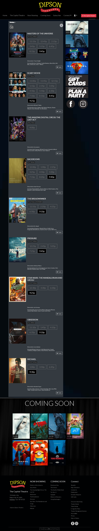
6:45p (51, 46)
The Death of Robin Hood (57, 490)
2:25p (52, 167)
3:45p (32, 46)
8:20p (41, 177)
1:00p (43, 167)
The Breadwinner (34, 496)
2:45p (43, 246)
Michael (32, 508)
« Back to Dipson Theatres (16, 507)
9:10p (41, 211)
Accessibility (74, 513)
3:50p (41, 367)
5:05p (52, 246)
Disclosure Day (55, 485)
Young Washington (55, 499)
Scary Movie (33, 487)
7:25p (32, 251)
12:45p (43, 41)
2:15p (54, 41)
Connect (67, 15)
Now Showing (32, 15)
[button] (75, 15)
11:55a (32, 206)
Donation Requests (76, 494)
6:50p (32, 211)
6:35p (32, 332)
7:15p (32, 177)
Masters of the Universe (36, 485)
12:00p (32, 167)
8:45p (51, 95)
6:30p (51, 90)
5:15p (41, 46)
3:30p (43, 288)
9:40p (51, 177)
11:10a (32, 327)
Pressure (32, 499)
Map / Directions (75, 487)
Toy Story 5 (53, 492)
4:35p (52, 206)
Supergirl (53, 494)
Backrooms (33, 494)
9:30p (32, 372)
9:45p (41, 51)
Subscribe (57, 15)
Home (5, 15)
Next (61, 25)
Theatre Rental (75, 504)
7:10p (32, 95)
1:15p (32, 86)
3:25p (32, 172)
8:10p (41, 95)
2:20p (43, 206)
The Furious (54, 487)
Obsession (33, 506)
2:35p (41, 86)
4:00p (32, 127)
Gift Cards (73, 497)
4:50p (32, 90)
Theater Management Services (79, 511)
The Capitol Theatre (17, 15)
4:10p (52, 327)
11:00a (32, 81)
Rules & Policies (75, 518)
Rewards (73, 485)
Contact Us (74, 490)
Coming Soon (45, 15)
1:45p (43, 327)
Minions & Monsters (56, 497)
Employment (74, 492)
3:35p (51, 86)
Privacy (73, 516)
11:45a (43, 81)
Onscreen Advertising (76, 501)
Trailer (59, 67)
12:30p (32, 288)
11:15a (32, 41)
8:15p (32, 51)
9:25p (32, 100)
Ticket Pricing (74, 506)
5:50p (41, 90)
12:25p (32, 246)
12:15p (54, 81)
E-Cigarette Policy (75, 508)
